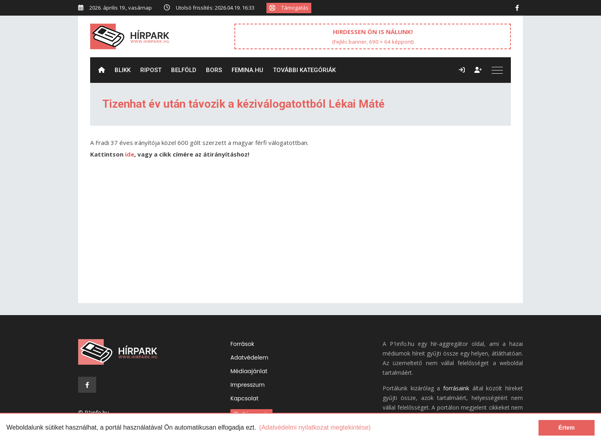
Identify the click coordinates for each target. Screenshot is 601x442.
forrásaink (456, 388)
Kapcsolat (244, 398)
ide (129, 154)
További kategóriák (304, 70)
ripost (150, 70)
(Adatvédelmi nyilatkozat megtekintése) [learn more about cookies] (315, 427)
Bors (214, 70)
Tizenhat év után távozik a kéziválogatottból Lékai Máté (243, 103)
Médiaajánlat (248, 371)
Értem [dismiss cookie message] (567, 427)
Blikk (123, 70)
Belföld (183, 70)
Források (242, 344)
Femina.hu (247, 70)
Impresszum (247, 385)
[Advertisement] (300, 235)
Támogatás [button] (289, 7)
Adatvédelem (249, 358)
